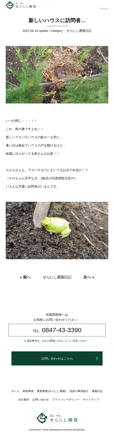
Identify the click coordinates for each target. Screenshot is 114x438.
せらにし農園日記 (79, 30)
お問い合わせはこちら (57, 358)
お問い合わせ (40, 399)
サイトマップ (91, 399)
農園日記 (97, 391)
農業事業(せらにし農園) (51, 391)
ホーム (15, 391)
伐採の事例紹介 (79, 391)
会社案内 (23, 399)
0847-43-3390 (57, 329)
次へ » (88, 277)
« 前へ (25, 277)
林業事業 (28, 391)
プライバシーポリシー (66, 399)
